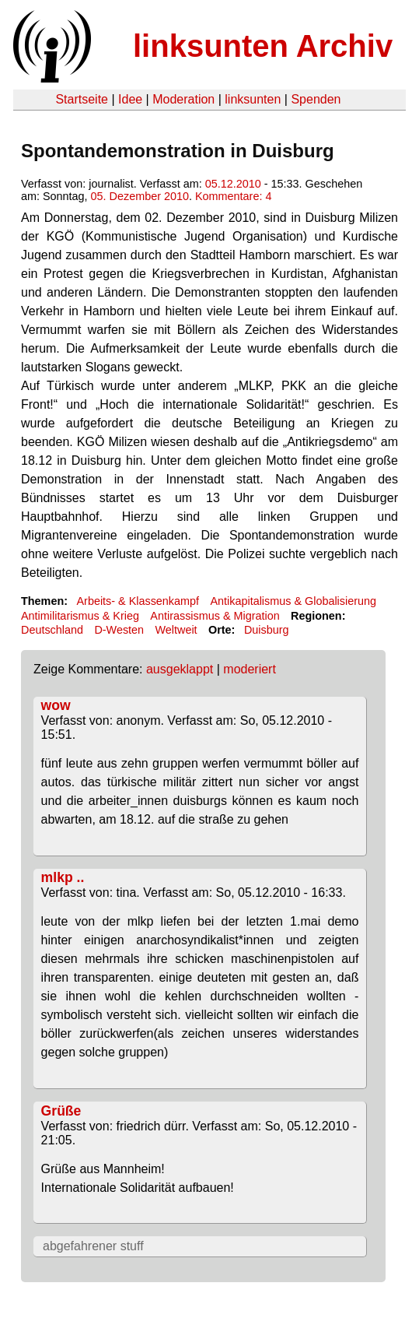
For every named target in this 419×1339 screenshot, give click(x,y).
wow (56, 705)
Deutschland (52, 630)
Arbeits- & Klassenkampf (137, 601)
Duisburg (266, 630)
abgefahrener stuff (93, 1246)
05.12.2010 (233, 183)
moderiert (249, 669)
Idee (130, 99)
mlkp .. (63, 877)
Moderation (183, 99)
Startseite (81, 99)
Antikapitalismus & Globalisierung (293, 601)
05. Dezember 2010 (140, 196)
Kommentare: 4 (233, 196)
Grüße (61, 1111)
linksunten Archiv (263, 46)
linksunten (253, 99)
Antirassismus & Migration (214, 616)
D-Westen (119, 630)
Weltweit (176, 630)
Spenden (315, 99)
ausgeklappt (179, 669)
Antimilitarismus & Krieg (80, 616)
